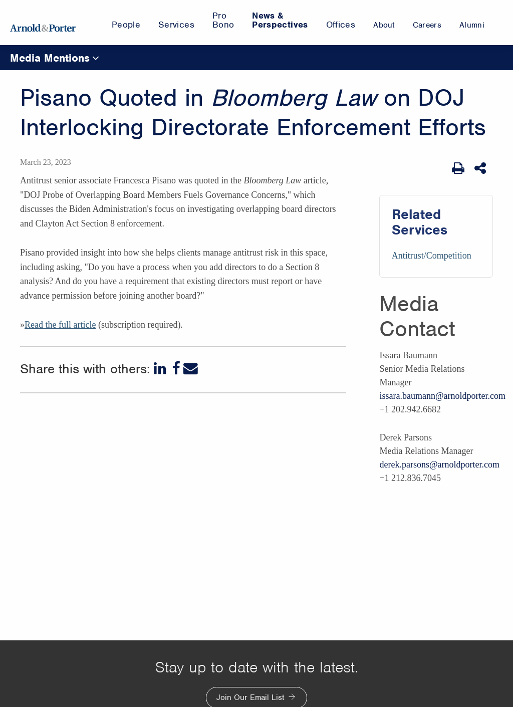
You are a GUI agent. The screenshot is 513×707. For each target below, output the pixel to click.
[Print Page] (458, 168)
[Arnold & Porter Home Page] (43, 22)
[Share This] (481, 168)
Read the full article (60, 325)
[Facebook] (176, 368)
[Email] (190, 368)
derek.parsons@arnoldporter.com (439, 464)
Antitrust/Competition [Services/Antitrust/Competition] (431, 256)
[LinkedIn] (161, 368)
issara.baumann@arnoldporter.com (442, 396)
